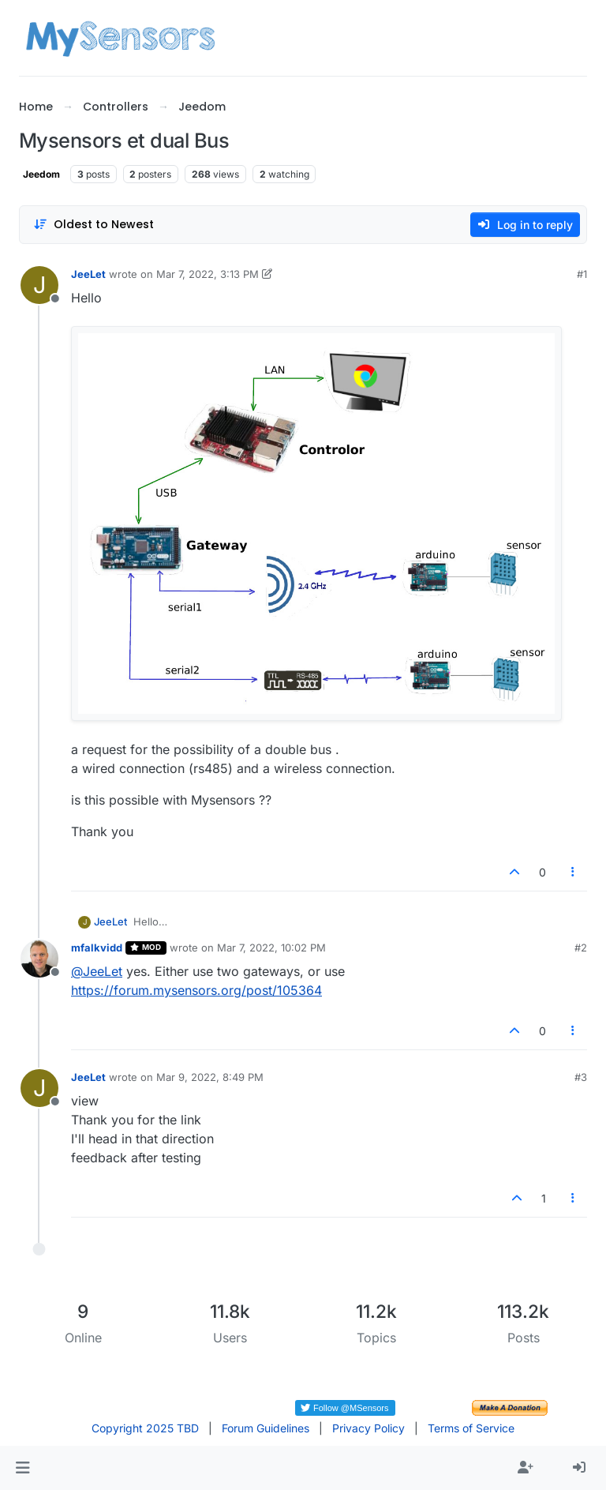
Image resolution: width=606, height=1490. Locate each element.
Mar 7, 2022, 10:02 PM (271, 947)
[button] (22, 1468)
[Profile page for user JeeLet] (39, 285)
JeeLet (88, 274)
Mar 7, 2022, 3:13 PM (207, 274)
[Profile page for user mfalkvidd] (39, 959)
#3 (580, 1077)
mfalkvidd (96, 947)
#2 (580, 947)
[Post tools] (573, 872)
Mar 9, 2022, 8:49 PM (210, 1077)
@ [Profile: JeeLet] (96, 971)
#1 (582, 274)
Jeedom (41, 174)
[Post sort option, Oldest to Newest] (93, 224)
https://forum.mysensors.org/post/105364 (196, 990)
